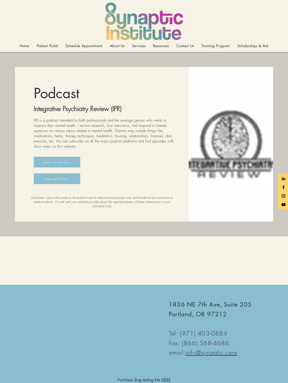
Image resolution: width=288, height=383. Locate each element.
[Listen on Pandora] (57, 162)
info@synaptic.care (211, 352)
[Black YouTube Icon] (283, 204)
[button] (117, 46)
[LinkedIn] (283, 178)
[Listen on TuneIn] (57, 178)
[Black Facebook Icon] (283, 187)
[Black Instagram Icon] (283, 195)
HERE (166, 380)
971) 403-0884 (204, 333)
